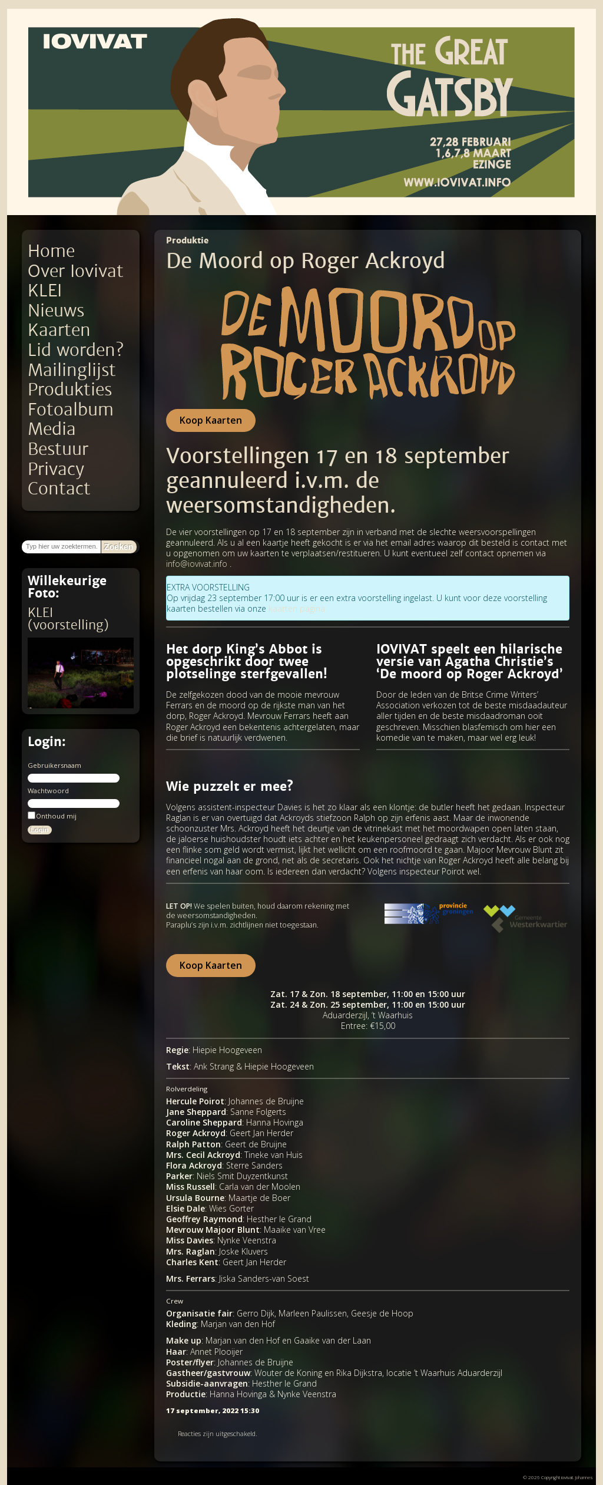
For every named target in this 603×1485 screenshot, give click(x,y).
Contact (59, 488)
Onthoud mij (52, 815)
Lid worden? (76, 350)
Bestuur (58, 449)
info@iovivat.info (196, 563)
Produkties (70, 390)
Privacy (56, 469)
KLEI (45, 290)
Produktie (187, 240)
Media (52, 429)
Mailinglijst (72, 370)
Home (51, 251)
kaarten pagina (297, 608)
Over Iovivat (76, 271)
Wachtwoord (48, 790)
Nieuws (56, 311)
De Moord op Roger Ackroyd (305, 261)
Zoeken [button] (118, 547)
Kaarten (59, 330)
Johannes (584, 1477)
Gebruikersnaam (54, 765)
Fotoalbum (71, 410)
